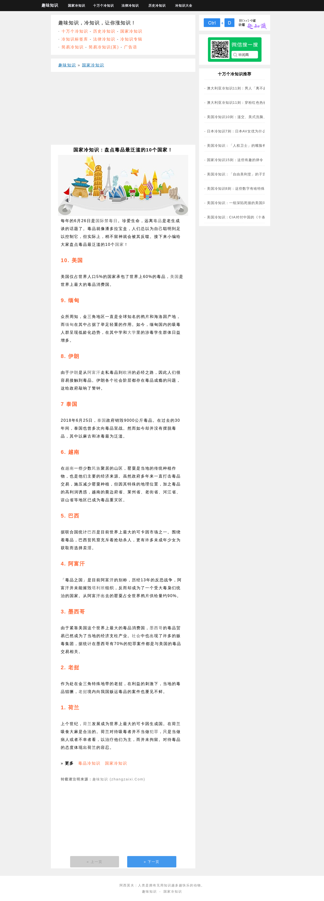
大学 (131, 332)
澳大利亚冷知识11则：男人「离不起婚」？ (242, 88)
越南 (69, 468)
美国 (174, 276)
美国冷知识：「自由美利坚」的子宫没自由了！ (246, 174)
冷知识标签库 (74, 39)
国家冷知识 (76, 5)
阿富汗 (94, 372)
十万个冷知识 (103, 5)
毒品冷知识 (89, 763)
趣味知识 (49, 5)
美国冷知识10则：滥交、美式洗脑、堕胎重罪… (246, 117)
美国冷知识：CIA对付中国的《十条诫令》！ (243, 217)
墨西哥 (156, 628)
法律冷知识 (130, 5)
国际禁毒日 (107, 221)
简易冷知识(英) (104, 47)
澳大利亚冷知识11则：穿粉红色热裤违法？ (242, 103)
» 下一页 (152, 862)
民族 (96, 468)
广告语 (130, 47)
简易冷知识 (72, 47)
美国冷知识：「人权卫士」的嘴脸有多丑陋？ (244, 145)
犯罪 (154, 732)
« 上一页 (94, 862)
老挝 (83, 692)
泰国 (101, 420)
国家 (119, 244)
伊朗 (74, 372)
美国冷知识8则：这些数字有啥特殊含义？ (241, 188)
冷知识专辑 (131, 39)
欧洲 (127, 372)
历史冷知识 (157, 5)
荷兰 (87, 724)
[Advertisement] (123, 110)
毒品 (157, 221)
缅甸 (69, 324)
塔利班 (98, 588)
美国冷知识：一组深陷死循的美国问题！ (240, 203)
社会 (136, 636)
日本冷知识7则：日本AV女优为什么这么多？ (244, 131)
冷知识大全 (183, 5)
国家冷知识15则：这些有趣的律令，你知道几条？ (248, 160)
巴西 (91, 532)
